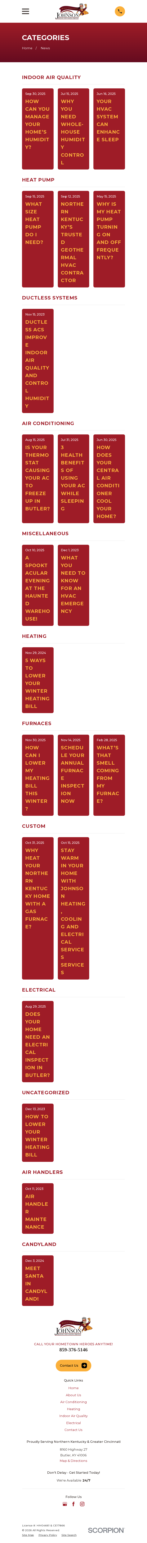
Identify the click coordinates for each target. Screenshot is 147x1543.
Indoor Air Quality (73, 1416)
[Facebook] (73, 1504)
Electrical (73, 1423)
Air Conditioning (73, 1402)
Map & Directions (73, 1461)
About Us (73, 1395)
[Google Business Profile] (65, 1504)
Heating (73, 1409)
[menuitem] (28, 1535)
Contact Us (73, 1365)
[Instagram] (82, 1504)
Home (73, 1388)
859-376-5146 (73, 1350)
